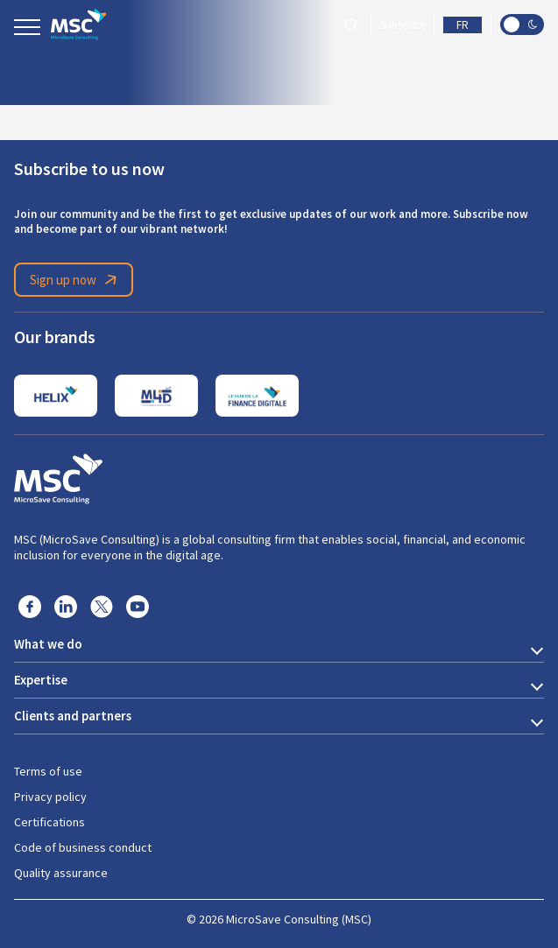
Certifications (49, 822)
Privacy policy (50, 796)
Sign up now (76, 280)
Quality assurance (61, 873)
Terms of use (48, 771)
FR (462, 25)
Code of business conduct (83, 847)
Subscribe (402, 25)
